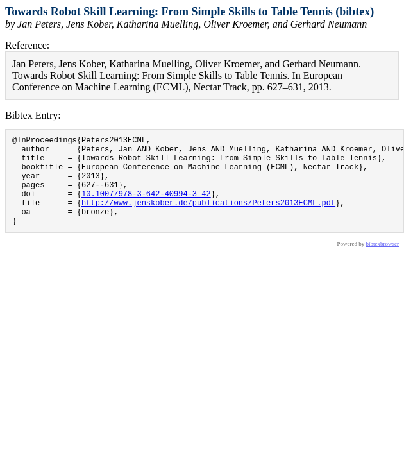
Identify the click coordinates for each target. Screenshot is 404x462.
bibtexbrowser (383, 263)
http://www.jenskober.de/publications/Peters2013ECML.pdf (208, 217)
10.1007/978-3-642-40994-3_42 (146, 206)
